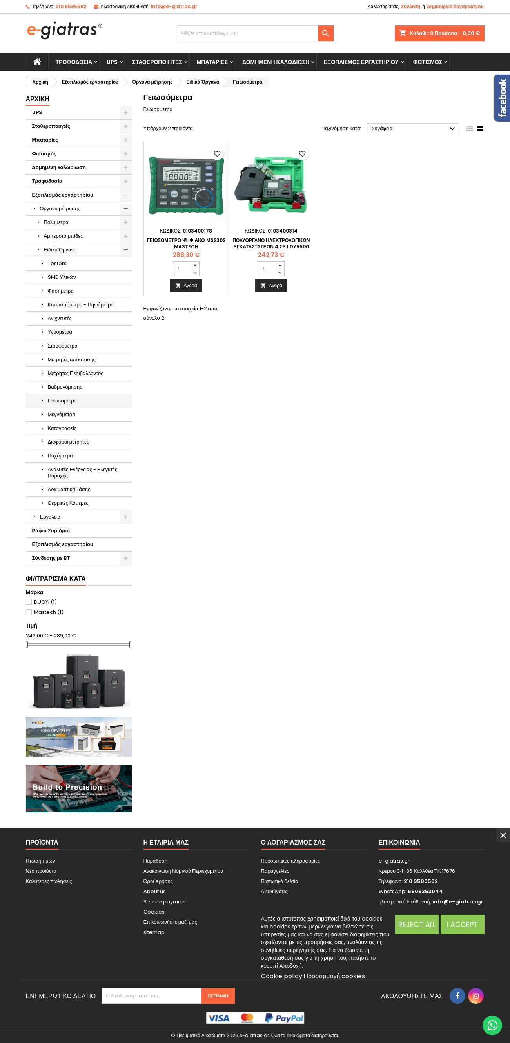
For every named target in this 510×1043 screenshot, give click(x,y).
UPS (112, 62)
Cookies (154, 912)
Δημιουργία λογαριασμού (455, 6)
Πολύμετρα (56, 222)
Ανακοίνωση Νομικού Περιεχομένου (183, 871)
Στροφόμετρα (63, 345)
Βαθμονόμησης (65, 387)
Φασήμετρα (61, 291)
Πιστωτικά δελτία (279, 881)
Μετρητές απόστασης (72, 359)
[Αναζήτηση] (255, 33)
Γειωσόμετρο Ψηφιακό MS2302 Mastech (186, 243)
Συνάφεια (414, 129)
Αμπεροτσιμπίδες (63, 236)
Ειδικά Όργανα (60, 249)
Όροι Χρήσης (158, 881)
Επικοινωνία (399, 842)
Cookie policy (281, 976)
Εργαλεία (50, 517)
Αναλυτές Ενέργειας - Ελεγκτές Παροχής (82, 472)
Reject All (417, 924)
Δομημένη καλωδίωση (275, 62)
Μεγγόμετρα (61, 414)
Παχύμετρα (60, 455)
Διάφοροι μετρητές (68, 442)
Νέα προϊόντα (41, 871)
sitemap (154, 932)
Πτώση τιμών (40, 861)
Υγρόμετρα (60, 332)
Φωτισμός (428, 62)
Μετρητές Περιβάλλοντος (75, 373)
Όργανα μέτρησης (60, 208)
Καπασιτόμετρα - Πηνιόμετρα (81, 304)
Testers (57, 263)
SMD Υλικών (62, 277)
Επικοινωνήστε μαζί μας (170, 922)
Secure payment (164, 901)
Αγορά (186, 285)
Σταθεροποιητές (157, 62)
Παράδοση (155, 861)
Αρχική (37, 99)
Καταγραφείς (62, 428)
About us (154, 891)
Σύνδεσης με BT (51, 558)
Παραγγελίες (275, 871)
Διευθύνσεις (274, 891)
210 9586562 (71, 6)
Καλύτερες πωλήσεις (49, 881)
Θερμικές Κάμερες (68, 503)
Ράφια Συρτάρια (51, 530)
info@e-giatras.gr (174, 6)
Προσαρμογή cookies (334, 976)
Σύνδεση (410, 6)
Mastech (49, 612)
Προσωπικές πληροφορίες (290, 861)
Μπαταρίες (212, 62)
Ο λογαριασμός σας (293, 842)
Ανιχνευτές (60, 318)
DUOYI (45, 602)
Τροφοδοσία (74, 62)
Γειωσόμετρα (62, 400)
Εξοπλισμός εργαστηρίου (361, 62)
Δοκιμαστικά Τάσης (69, 489)
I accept (462, 924)
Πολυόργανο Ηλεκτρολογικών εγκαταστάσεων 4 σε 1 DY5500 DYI (271, 246)
